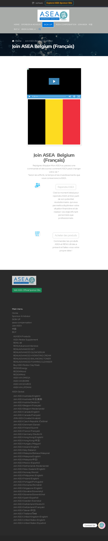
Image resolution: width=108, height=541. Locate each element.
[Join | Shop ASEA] (101, 525)
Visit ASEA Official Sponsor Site (27, 290)
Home (18, 41)
